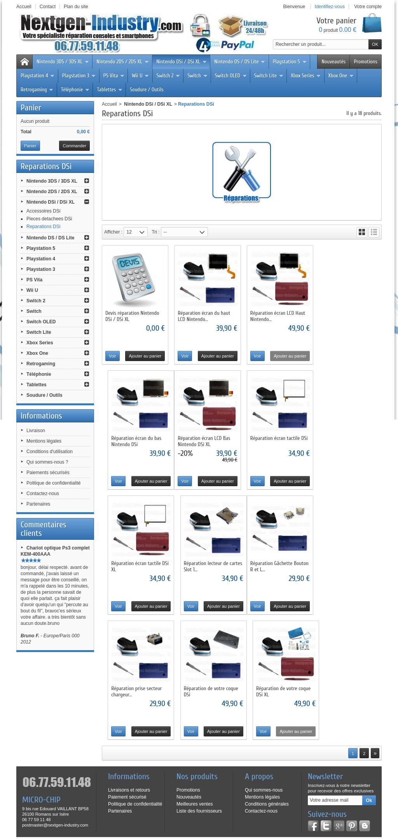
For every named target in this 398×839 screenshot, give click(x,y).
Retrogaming (37, 89)
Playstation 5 (290, 61)
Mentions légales (43, 441)
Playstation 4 (38, 75)
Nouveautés (333, 61)
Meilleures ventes (194, 697)
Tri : (155, 232)
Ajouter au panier (144, 354)
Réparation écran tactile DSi (205, 436)
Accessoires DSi (43, 211)
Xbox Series (306, 75)
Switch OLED (231, 75)
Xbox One (341, 75)
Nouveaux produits (70, 793)
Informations (41, 416)
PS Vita (114, 75)
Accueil (109, 104)
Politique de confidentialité (53, 483)
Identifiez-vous (330, 6)
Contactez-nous (42, 493)
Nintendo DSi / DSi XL (181, 61)
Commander (74, 145)
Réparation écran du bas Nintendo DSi (344, 315)
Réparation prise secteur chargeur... (202, 563)
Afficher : (113, 232)
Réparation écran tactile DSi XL (277, 439)
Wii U (140, 75)
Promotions (365, 61)
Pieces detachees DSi (49, 219)
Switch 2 (168, 75)
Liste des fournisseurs (199, 704)
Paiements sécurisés (48, 472)
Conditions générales (267, 697)
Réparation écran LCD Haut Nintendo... (276, 315)
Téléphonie (75, 89)
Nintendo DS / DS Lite (239, 61)
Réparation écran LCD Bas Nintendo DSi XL (131, 439)
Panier (31, 108)
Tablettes (109, 89)
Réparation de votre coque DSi (275, 563)
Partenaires (38, 504)
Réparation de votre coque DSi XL (346, 563)
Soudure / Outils (147, 89)
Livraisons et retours (129, 683)
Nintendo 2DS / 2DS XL (122, 61)
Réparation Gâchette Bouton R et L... (134, 563)
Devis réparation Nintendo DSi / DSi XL (132, 315)
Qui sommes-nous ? (47, 462)
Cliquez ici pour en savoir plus (66, 761)
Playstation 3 (79, 75)
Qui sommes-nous (264, 683)
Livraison (35, 430)
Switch (197, 75)
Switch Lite (268, 75)
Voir (112, 354)
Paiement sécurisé (127, 690)
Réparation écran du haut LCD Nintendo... (203, 315)
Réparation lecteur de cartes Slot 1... (341, 439)
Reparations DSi (43, 226)
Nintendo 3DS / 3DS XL (63, 61)
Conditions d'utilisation (49, 451)
